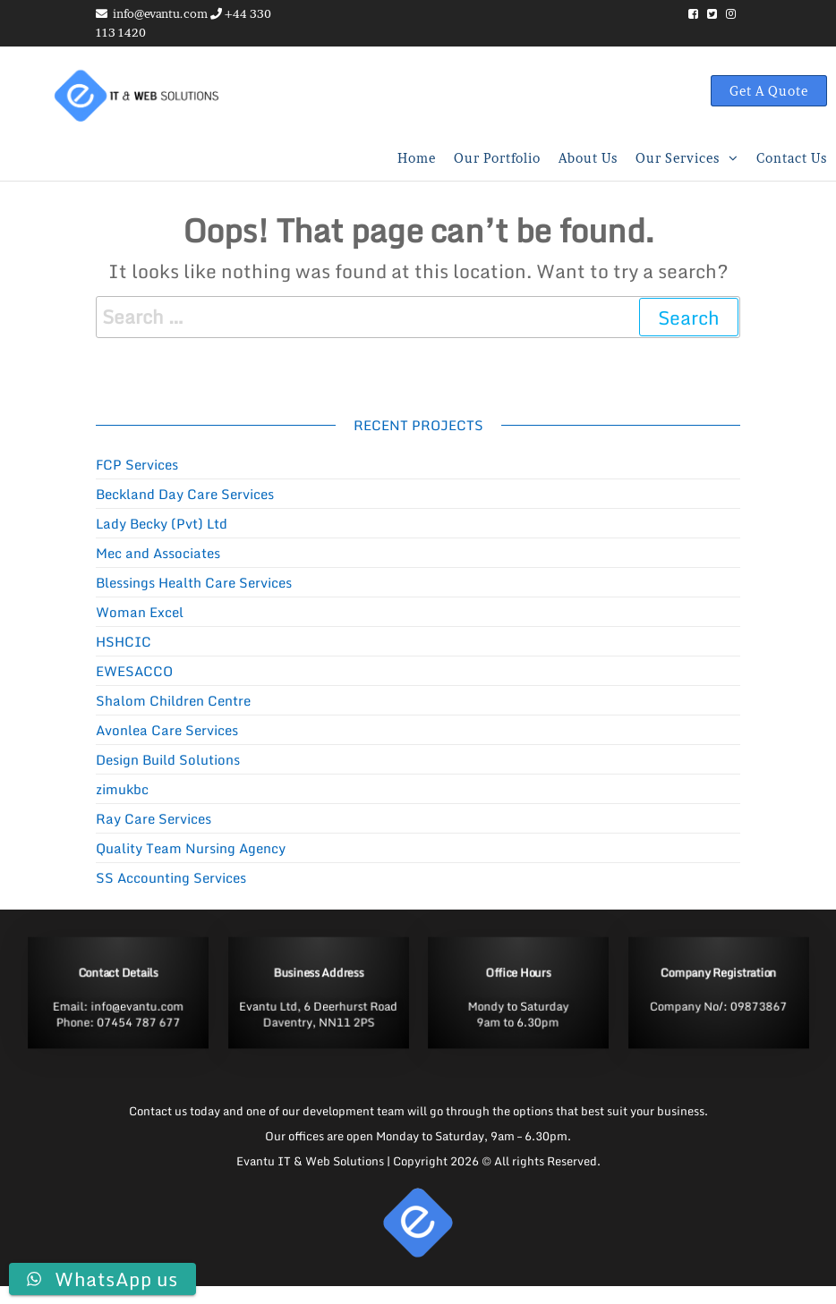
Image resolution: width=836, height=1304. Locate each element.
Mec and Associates (158, 552)
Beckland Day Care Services (185, 493)
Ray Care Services (153, 818)
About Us (588, 157)
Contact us (791, 157)
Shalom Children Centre (173, 700)
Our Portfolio (497, 157)
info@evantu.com (160, 13)
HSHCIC (123, 641)
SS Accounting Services (171, 877)
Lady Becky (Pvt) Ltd (161, 523)
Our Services (678, 157)
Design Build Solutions (168, 759)
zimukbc (122, 789)
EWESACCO (134, 671)
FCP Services (137, 464)
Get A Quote (768, 90)
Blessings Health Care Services (194, 582)
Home (416, 157)
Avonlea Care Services (167, 730)
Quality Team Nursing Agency (191, 848)
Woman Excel (139, 611)
